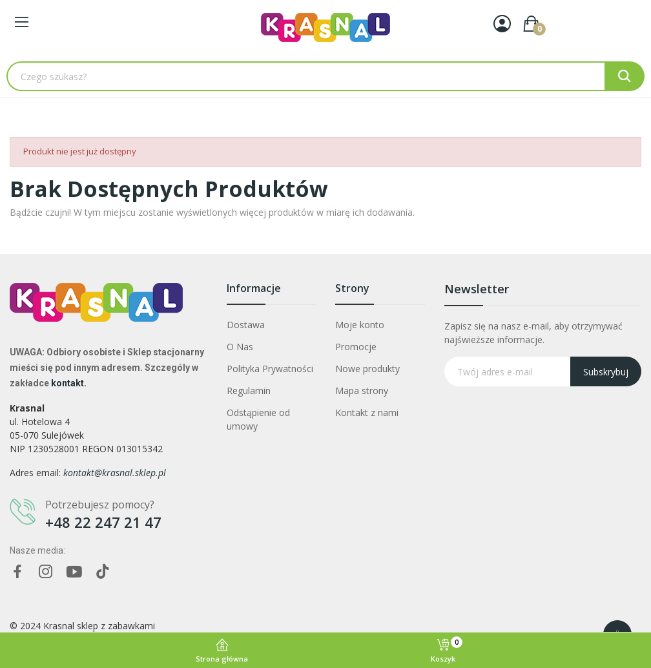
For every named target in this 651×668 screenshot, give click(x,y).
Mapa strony (361, 390)
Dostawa (246, 324)
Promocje (356, 346)
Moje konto (359, 324)
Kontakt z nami (366, 412)
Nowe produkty (367, 368)
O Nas (240, 346)
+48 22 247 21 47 (103, 522)
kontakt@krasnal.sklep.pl (114, 472)
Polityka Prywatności (270, 368)
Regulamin (249, 390)
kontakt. (69, 383)
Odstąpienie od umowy (258, 419)
